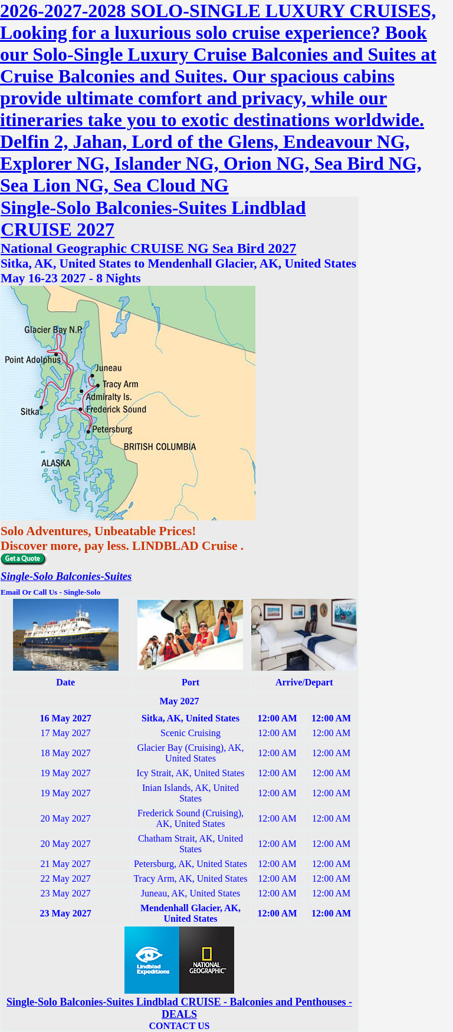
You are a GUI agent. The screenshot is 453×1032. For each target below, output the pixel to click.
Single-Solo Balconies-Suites (66, 576)
